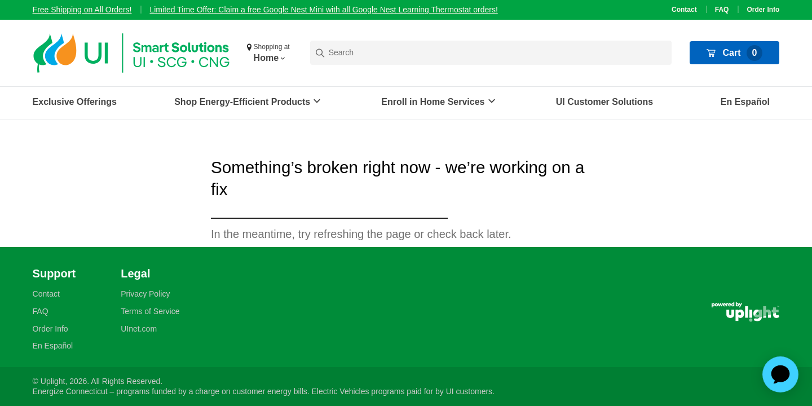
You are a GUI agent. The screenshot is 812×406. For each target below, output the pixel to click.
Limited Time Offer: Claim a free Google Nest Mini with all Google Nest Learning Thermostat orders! (323, 9)
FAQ (722, 10)
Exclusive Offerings (75, 102)
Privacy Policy (145, 293)
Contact (684, 10)
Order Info (763, 10)
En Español (745, 102)
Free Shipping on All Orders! (82, 9)
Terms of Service (150, 311)
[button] (269, 53)
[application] (780, 374)
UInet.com (139, 328)
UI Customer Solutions (604, 102)
